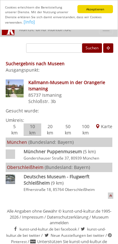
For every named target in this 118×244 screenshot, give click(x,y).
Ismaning (52, 95)
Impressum (32, 217)
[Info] (29, 22)
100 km (85, 129)
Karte (103, 126)
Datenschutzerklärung (67, 217)
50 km (68, 129)
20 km (50, 129)
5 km (14, 129)
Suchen (92, 48)
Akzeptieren (95, 9)
